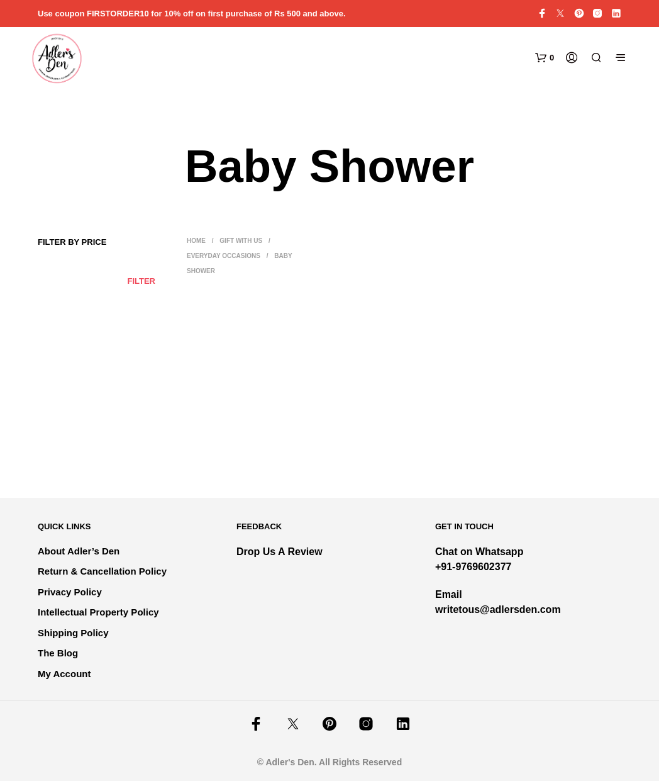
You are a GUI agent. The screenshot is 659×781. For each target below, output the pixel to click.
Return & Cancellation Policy (102, 571)
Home (196, 240)
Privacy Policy (70, 592)
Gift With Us (240, 240)
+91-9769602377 (473, 566)
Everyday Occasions (223, 255)
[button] (544, 58)
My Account (64, 673)
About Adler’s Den (78, 551)
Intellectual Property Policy (98, 612)
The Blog (58, 653)
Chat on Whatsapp (479, 551)
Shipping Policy (73, 632)
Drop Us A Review (279, 551)
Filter (141, 281)
